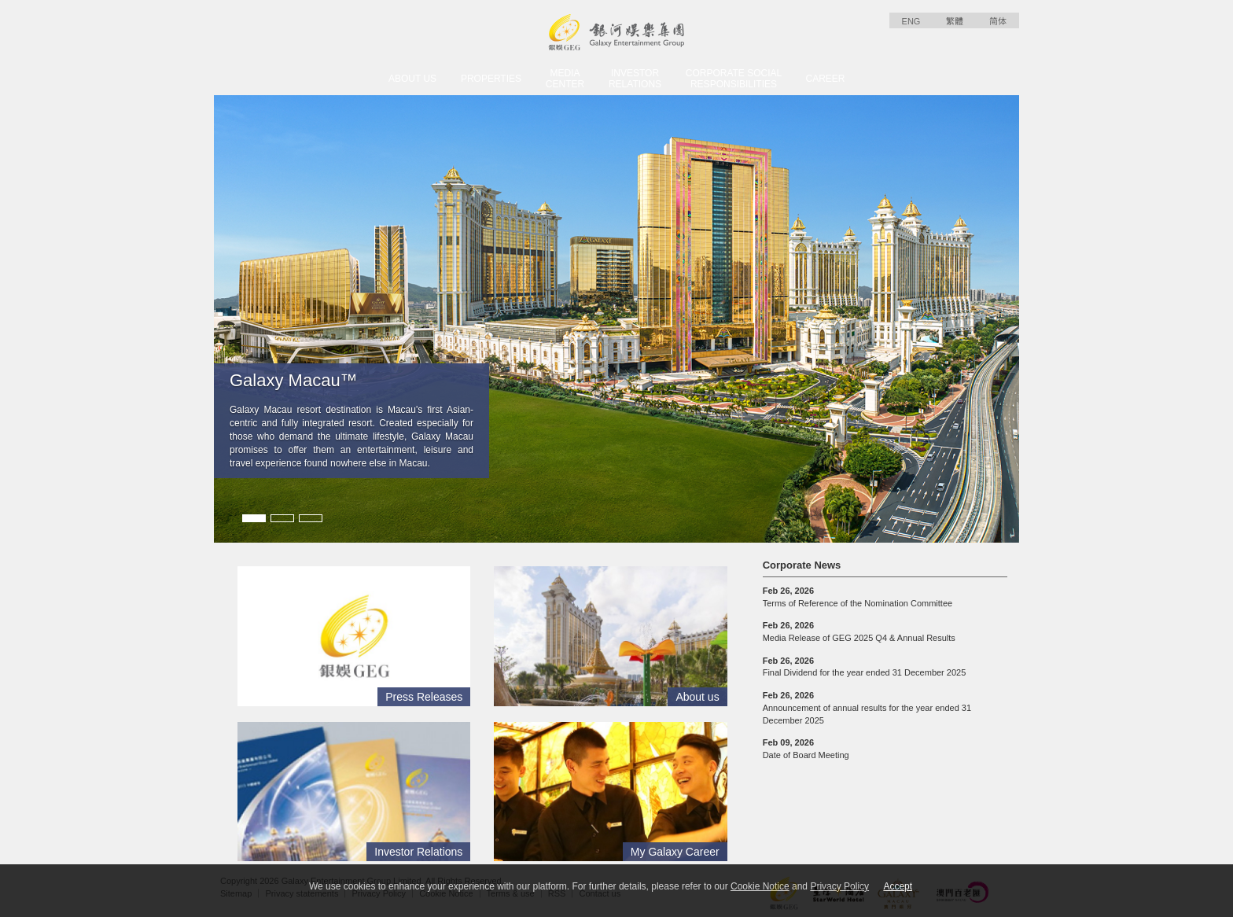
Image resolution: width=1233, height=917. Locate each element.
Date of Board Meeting (806, 749)
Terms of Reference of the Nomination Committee (858, 597)
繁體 (954, 21)
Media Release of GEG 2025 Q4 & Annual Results (859, 632)
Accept (897, 886)
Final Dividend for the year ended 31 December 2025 (864, 667)
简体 (998, 21)
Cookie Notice (760, 886)
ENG (911, 21)
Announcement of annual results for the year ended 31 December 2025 (867, 707)
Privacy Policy (839, 886)
